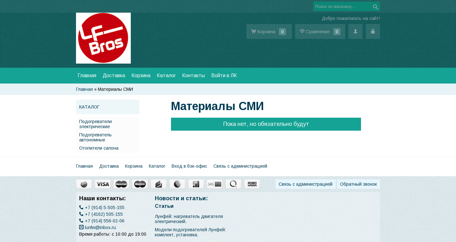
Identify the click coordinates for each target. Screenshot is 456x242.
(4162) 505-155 (101, 214)
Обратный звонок (358, 184)
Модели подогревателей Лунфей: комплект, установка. (190, 232)
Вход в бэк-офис (189, 166)
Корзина (269, 31)
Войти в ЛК (224, 75)
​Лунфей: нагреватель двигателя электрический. (189, 219)
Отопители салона (98, 148)
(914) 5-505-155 (101, 207)
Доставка (114, 75)
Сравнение (320, 31)
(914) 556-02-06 (101, 220)
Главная (87, 75)
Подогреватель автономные (95, 137)
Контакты (193, 75)
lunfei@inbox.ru (97, 227)
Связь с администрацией (240, 166)
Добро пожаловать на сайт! (351, 18)
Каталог (166, 75)
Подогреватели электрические (95, 124)
